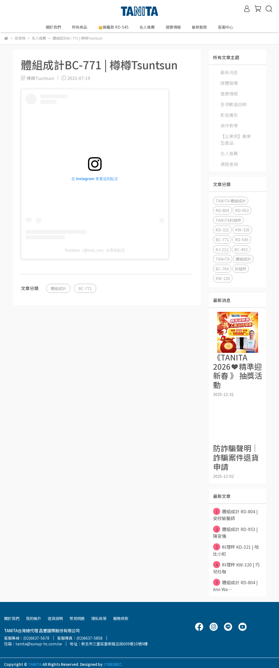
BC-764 (222, 269)
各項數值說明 (233, 104)
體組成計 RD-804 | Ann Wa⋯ (235, 585)
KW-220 (223, 278)
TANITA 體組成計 (231, 201)
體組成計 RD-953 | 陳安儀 (235, 532)
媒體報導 (229, 83)
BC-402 (241, 249)
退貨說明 (55, 618)
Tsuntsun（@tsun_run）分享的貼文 (95, 250)
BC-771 (85, 288)
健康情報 (229, 93)
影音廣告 (229, 115)
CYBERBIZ (112, 664)
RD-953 (242, 210)
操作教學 (229, 125)
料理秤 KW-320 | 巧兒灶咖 (236, 568)
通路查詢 (229, 164)
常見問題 (77, 618)
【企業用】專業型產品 (235, 139)
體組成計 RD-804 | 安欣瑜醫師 (235, 514)
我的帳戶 (33, 618)
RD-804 (222, 210)
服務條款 (120, 618)
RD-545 (241, 239)
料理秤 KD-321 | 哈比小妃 (236, 550)
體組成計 (58, 288)
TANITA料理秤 (228, 220)
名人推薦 (147, 27)
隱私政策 (99, 618)
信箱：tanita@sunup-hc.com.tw (33, 643)
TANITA (223, 259)
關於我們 (53, 27)
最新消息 (229, 72)
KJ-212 (222, 249)
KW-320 (242, 229)
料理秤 (240, 269)
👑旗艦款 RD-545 (113, 27)
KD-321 (222, 229)
